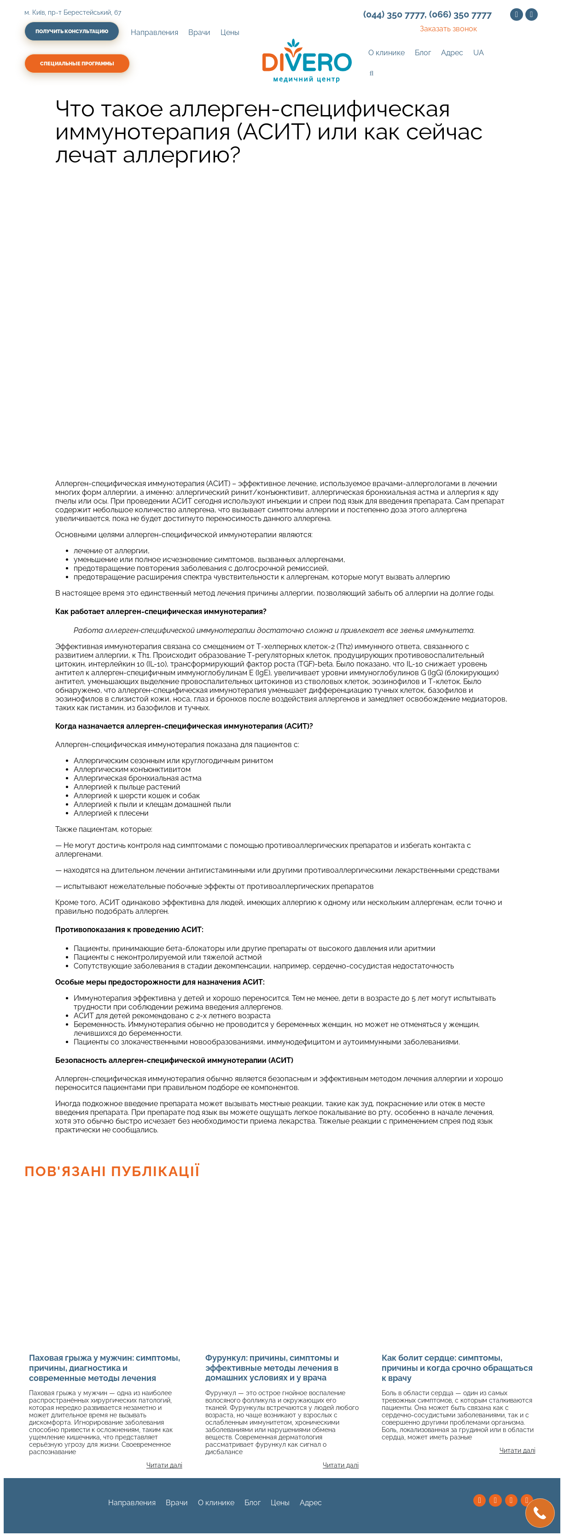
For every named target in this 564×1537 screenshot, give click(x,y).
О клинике (386, 52)
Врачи (199, 32)
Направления (154, 32)
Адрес (452, 52)
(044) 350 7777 (393, 14)
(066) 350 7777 (460, 14)
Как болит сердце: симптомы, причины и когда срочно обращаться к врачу (457, 1367)
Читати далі (164, 1465)
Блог (423, 52)
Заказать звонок (448, 28)
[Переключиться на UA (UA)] (478, 53)
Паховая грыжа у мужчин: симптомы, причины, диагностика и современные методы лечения (104, 1367)
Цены (230, 32)
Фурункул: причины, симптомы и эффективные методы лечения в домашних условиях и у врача (272, 1367)
